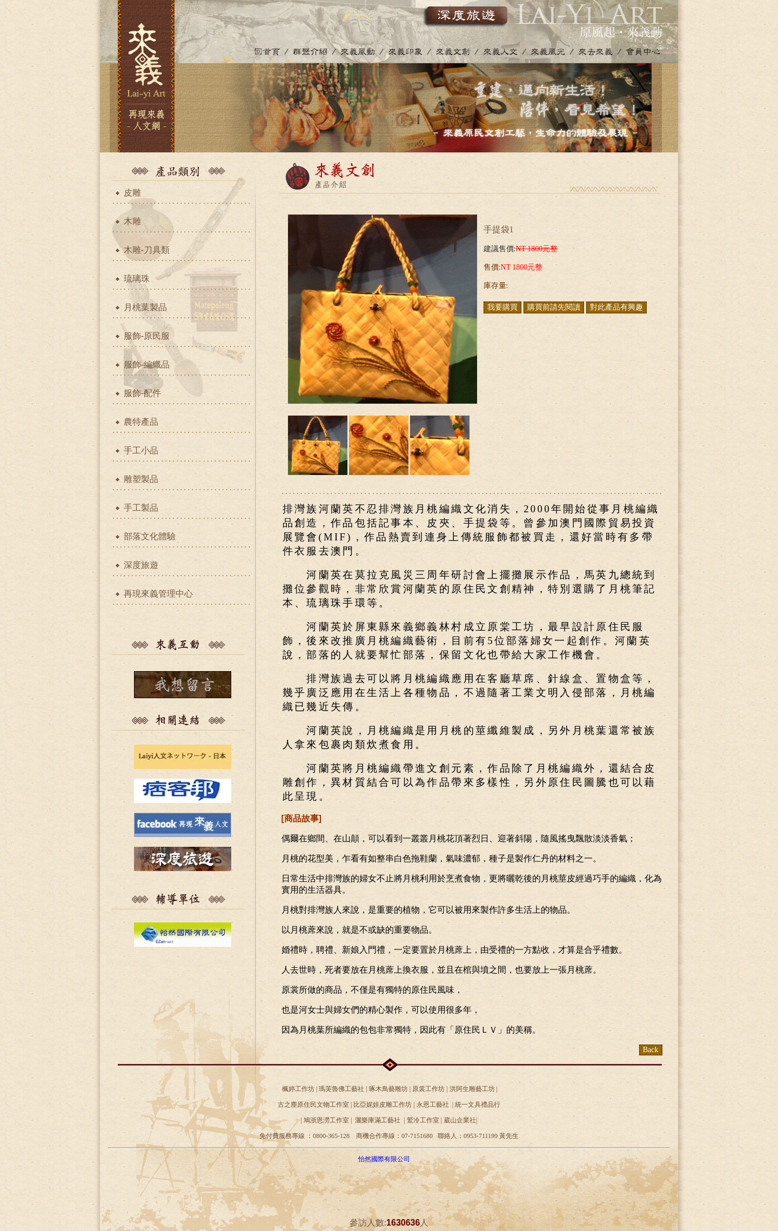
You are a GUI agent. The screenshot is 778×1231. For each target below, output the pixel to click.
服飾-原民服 (147, 335)
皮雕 (132, 192)
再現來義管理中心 (158, 593)
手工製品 (141, 507)
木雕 (132, 221)
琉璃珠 (137, 278)
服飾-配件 (142, 393)
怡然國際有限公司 (384, 1159)
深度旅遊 (141, 565)
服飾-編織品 (147, 364)
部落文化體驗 (150, 536)
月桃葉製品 (145, 307)
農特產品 (141, 421)
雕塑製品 (141, 479)
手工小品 (141, 450)
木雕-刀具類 (147, 250)
